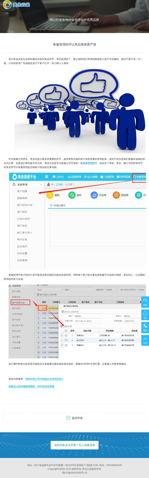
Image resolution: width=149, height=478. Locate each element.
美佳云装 (87, 469)
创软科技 (76, 469)
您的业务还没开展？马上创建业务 (74, 445)
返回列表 (74, 418)
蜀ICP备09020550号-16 (74, 472)
